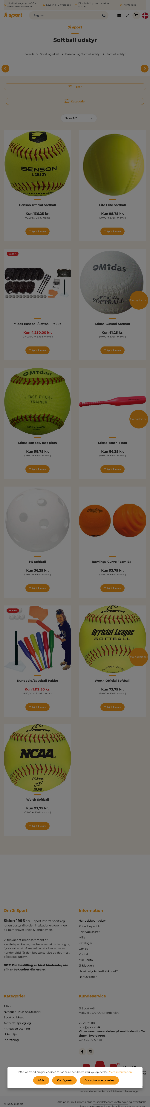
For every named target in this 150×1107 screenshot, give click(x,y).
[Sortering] (79, 118)
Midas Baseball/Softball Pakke (38, 323)
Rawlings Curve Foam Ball (112, 561)
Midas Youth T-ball (112, 442)
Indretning (11, 1039)
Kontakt (84, 954)
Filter (74, 86)
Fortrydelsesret (89, 931)
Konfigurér (64, 1080)
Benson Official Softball (37, 205)
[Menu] (119, 15)
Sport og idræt (14, 1017)
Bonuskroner (88, 976)
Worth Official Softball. (112, 680)
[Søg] (104, 15)
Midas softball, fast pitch (37, 442)
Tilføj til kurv (37, 231)
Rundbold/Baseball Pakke (37, 680)
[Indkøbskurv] (136, 15)
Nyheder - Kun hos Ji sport (22, 1011)
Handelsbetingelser (92, 920)
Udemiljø (10, 1034)
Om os (83, 948)
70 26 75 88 (87, 1022)
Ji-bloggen (86, 965)
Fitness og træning (17, 1028)
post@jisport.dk (90, 1027)
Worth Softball (37, 799)
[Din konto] (128, 15)
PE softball (37, 561)
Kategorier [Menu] (75, 101)
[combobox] (64, 15)
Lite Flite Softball (112, 205)
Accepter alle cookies (99, 1080)
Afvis (42, 1080)
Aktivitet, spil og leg (17, 1023)
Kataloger (85, 943)
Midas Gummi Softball (112, 323)
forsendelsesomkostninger (110, 1101)
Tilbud (8, 1006)
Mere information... (121, 1072)
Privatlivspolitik (89, 926)
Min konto (86, 959)
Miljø (82, 937)
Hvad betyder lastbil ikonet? (98, 971)
